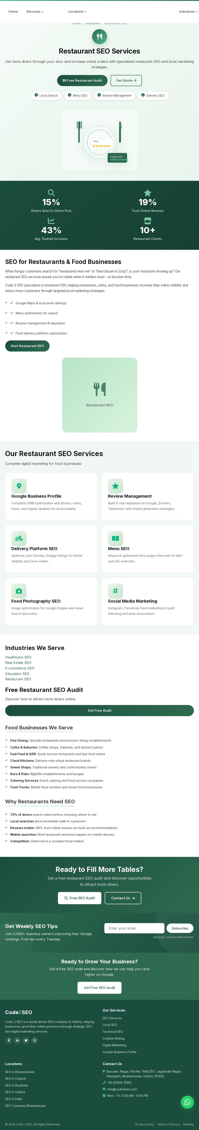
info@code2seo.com (122, 1089)
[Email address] (134, 928)
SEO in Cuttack (15, 1078)
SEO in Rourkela (16, 1085)
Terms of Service (168, 1124)
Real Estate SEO (18, 662)
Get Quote (126, 80)
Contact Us (123, 898)
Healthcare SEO (18, 657)
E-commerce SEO (19, 668)
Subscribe (180, 928)
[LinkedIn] (17, 1040)
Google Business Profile (120, 1052)
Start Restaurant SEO (27, 346)
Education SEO (17, 674)
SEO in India (13, 1099)
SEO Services (112, 1018)
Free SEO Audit (79, 898)
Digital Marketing (114, 1045)
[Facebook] (8, 1040)
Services (34, 11)
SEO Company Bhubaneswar (25, 1106)
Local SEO (110, 1025)
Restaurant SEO (18, 679)
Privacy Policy (144, 1124)
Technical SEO (113, 1031)
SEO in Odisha (15, 1092)
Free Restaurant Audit (82, 80)
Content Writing (114, 1038)
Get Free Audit (99, 710)
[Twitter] (26, 1040)
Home (13, 11)
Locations (77, 11)
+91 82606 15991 (119, 1082)
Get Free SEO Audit (99, 988)
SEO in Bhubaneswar (20, 1072)
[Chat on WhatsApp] (187, 1102)
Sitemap (188, 1124)
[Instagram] (34, 1040)
